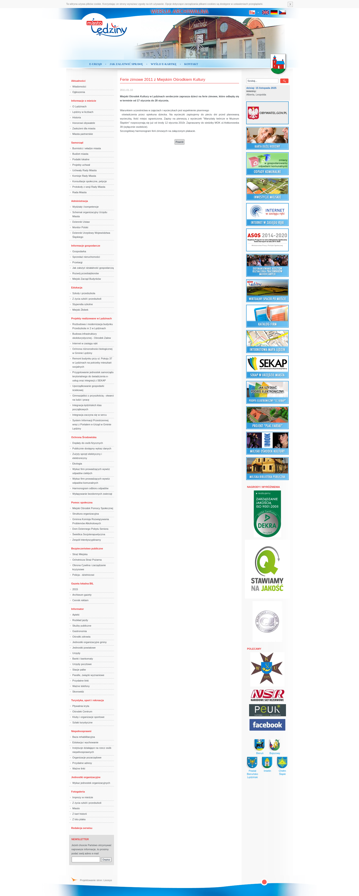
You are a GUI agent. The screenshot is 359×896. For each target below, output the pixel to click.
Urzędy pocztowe (82, 664)
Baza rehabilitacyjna (83, 737)
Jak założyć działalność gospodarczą (93, 267)
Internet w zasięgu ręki (85, 343)
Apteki (75, 614)
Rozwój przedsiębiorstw (85, 273)
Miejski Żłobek (80, 309)
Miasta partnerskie (82, 134)
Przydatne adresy (82, 763)
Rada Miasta (79, 192)
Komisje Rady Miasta (84, 175)
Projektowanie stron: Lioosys (96, 880)
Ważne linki (78, 768)
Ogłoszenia (78, 92)
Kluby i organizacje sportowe (88, 717)
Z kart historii (79, 813)
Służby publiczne (81, 625)
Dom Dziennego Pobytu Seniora (90, 528)
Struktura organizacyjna (85, 513)
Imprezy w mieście (82, 797)
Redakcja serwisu (81, 828)
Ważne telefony (81, 686)
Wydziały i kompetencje (85, 206)
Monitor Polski (80, 227)
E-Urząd (95, 64)
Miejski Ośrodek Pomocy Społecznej (92, 508)
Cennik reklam (80, 600)
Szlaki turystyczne (82, 722)
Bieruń (260, 753)
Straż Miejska (79, 554)
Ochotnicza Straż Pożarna (87, 559)
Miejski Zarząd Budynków (86, 278)
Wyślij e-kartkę (164, 64)
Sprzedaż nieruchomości (86, 256)
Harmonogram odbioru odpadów (90, 488)
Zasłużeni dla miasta (83, 128)
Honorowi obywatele (83, 123)
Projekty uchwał (81, 164)
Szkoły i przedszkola (83, 293)
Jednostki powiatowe (84, 647)
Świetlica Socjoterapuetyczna (88, 534)
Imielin (267, 770)
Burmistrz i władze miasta (86, 148)
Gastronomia (79, 631)
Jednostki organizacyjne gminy (89, 642)
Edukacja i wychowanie (85, 742)
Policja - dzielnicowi (83, 574)
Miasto (76, 808)
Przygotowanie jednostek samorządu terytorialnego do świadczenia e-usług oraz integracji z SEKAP (93, 376)
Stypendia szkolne (82, 304)
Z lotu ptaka (78, 819)
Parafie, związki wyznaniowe (88, 675)
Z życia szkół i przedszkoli (86, 298)
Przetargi (77, 262)
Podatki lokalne (81, 159)
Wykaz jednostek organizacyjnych (91, 783)
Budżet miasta (80, 153)
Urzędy (76, 653)
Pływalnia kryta (80, 706)
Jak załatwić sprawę (126, 64)
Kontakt (191, 64)
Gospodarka (79, 251)
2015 (75, 589)
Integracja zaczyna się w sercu (89, 414)
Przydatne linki (80, 680)
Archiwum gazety (82, 594)
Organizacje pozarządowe (86, 757)
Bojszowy (274, 753)
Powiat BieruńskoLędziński (252, 774)
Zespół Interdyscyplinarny (86, 539)
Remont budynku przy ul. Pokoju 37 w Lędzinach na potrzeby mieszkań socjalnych (92, 362)
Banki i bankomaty (82, 658)
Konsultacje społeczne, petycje (89, 181)
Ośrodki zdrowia (81, 636)
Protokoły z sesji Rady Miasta (88, 186)
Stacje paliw (79, 669)
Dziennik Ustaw (81, 221)
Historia (76, 117)
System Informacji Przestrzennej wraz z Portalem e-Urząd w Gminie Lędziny (91, 424)
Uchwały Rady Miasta (84, 170)
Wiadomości (79, 86)
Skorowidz (78, 691)
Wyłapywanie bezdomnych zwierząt (92, 493)
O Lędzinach (79, 106)
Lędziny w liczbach (82, 112)
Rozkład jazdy (80, 620)
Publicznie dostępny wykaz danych (91, 448)
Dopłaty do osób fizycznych (87, 443)
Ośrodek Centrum (82, 711)
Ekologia (77, 463)
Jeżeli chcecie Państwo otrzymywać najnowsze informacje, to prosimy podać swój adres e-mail (91, 849)
